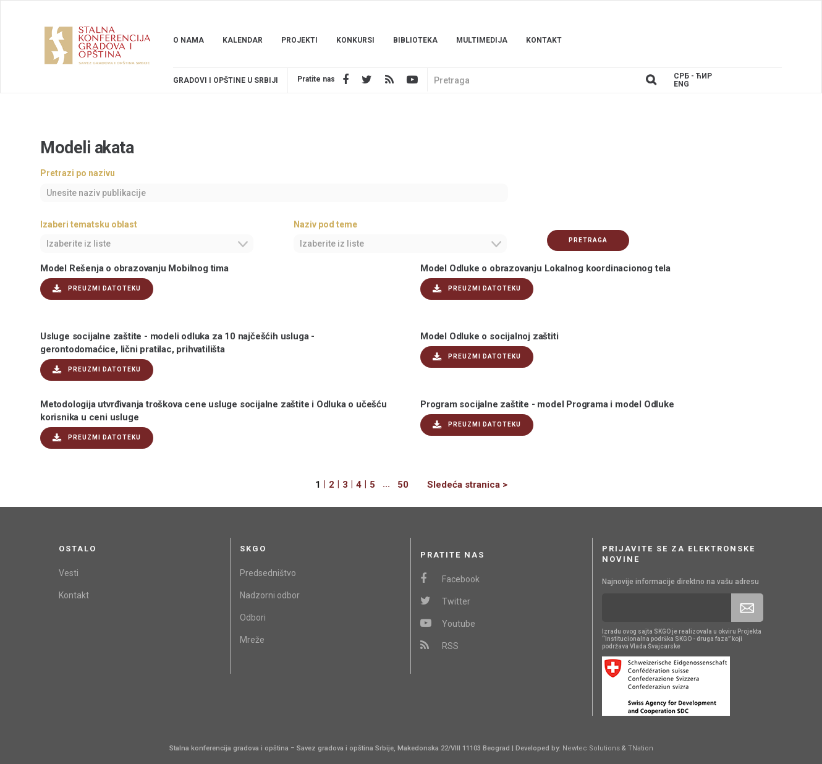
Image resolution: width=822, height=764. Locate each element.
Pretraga (588, 240)
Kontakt (544, 40)
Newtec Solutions (591, 748)
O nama (188, 40)
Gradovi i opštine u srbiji (225, 80)
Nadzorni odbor (270, 595)
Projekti (299, 40)
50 (403, 484)
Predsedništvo (268, 573)
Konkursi (355, 40)
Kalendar (242, 40)
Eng (681, 84)
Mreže (252, 640)
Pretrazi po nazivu (77, 173)
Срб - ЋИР (693, 76)
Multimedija (481, 40)
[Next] (458, 484)
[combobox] (146, 243)
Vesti (68, 573)
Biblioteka (415, 40)
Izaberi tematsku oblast (88, 224)
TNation (640, 748)
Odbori (253, 617)
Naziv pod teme (325, 224)
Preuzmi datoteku (97, 289)
